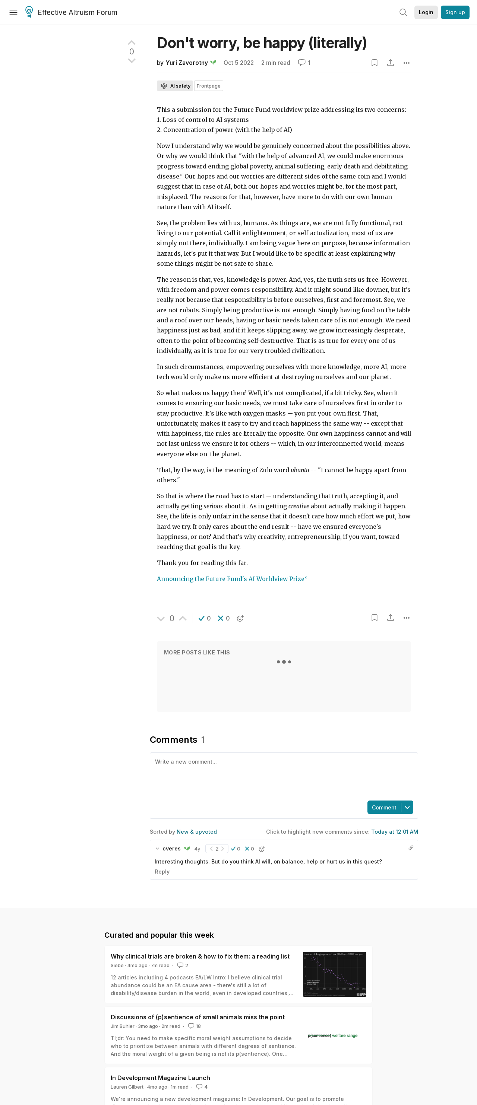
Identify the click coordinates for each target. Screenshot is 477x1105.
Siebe (117, 965)
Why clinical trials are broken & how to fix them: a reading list (200, 956)
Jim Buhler (123, 1026)
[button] (205, 618)
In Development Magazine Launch (160, 1078)
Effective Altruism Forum (71, 13)
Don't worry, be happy (262, 42)
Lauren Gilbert (127, 1087)
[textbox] (282, 776)
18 (194, 1026)
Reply (162, 871)
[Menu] (13, 12)
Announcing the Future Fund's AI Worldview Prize (230, 579)
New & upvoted (197, 831)
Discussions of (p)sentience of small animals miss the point (198, 1017)
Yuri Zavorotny (186, 62)
